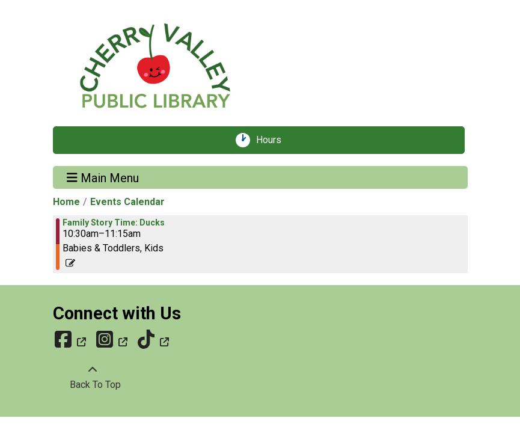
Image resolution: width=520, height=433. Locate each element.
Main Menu (103, 177)
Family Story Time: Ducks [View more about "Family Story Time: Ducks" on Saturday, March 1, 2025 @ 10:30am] (114, 222)
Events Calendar (127, 201)
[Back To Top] (92, 378)
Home (66, 201)
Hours (273, 140)
